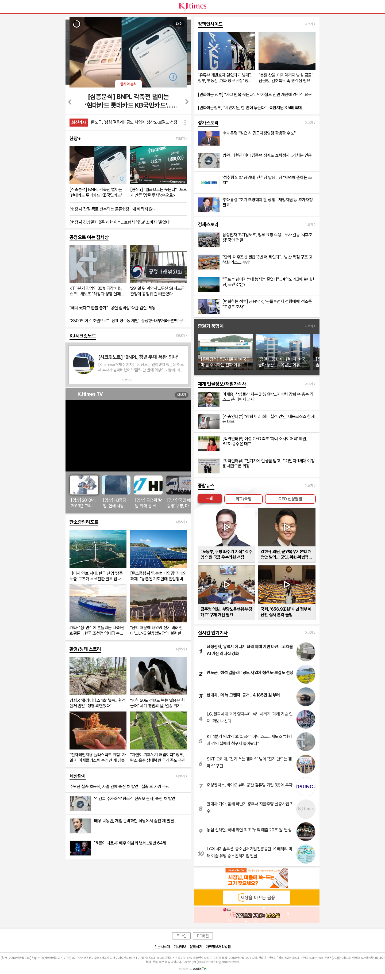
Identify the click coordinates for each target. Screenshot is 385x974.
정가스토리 (208, 122)
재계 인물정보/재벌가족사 (222, 384)
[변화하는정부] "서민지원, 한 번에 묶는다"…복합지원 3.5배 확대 (250, 107)
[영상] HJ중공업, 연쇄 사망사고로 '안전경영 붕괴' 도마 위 (115, 503)
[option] (76, 25)
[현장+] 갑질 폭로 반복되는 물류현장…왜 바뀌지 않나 (113, 209)
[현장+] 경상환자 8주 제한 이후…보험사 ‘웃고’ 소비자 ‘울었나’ (120, 222)
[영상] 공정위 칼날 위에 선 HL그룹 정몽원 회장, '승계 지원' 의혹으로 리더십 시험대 (148, 503)
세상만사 (78, 776)
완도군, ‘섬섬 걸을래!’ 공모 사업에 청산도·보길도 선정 (134, 122)
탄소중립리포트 (84, 522)
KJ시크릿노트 (83, 335)
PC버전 (203, 936)
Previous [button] (70, 101)
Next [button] (186, 101)
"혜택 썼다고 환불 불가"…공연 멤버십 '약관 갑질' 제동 (113, 307)
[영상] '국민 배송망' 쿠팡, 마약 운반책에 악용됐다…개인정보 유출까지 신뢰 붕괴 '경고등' (180, 503)
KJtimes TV (90, 394)
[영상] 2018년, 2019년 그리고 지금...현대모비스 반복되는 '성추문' (83, 503)
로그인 (181, 936)
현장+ (75, 138)
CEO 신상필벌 (290, 498)
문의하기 (196, 947)
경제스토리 (208, 224)
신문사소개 (162, 947)
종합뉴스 (206, 485)
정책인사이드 (210, 24)
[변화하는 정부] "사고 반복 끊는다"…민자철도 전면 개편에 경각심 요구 (255, 94)
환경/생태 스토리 (85, 649)
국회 (209, 498)
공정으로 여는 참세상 (89, 237)
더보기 (181, 395)
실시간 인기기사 (213, 633)
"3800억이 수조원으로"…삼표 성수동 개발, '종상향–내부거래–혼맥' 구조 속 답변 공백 (128, 320)
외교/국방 (244, 498)
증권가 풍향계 (211, 326)
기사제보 (180, 947)
